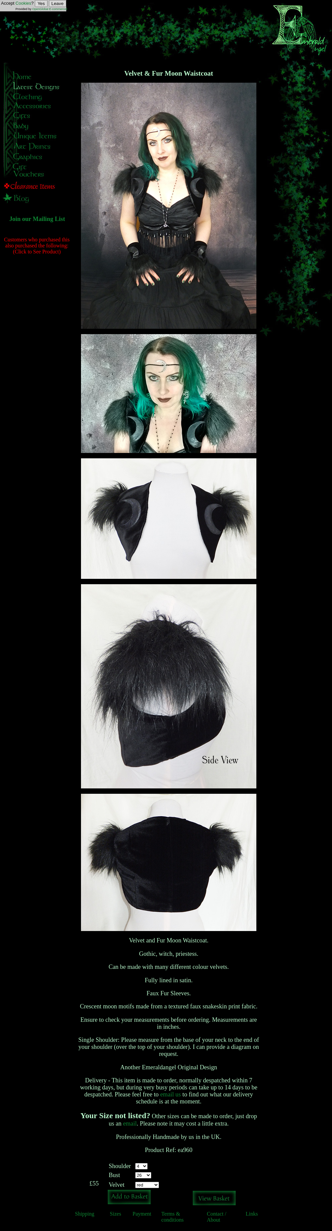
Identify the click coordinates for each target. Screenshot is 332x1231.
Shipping (84, 1214)
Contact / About (216, 1217)
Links (252, 1214)
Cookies (23, 3)
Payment (142, 1214)
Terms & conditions (172, 1217)
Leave (58, 3)
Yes (41, 3)
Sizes (115, 1214)
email (130, 1123)
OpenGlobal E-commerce (49, 9)
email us (170, 1094)
